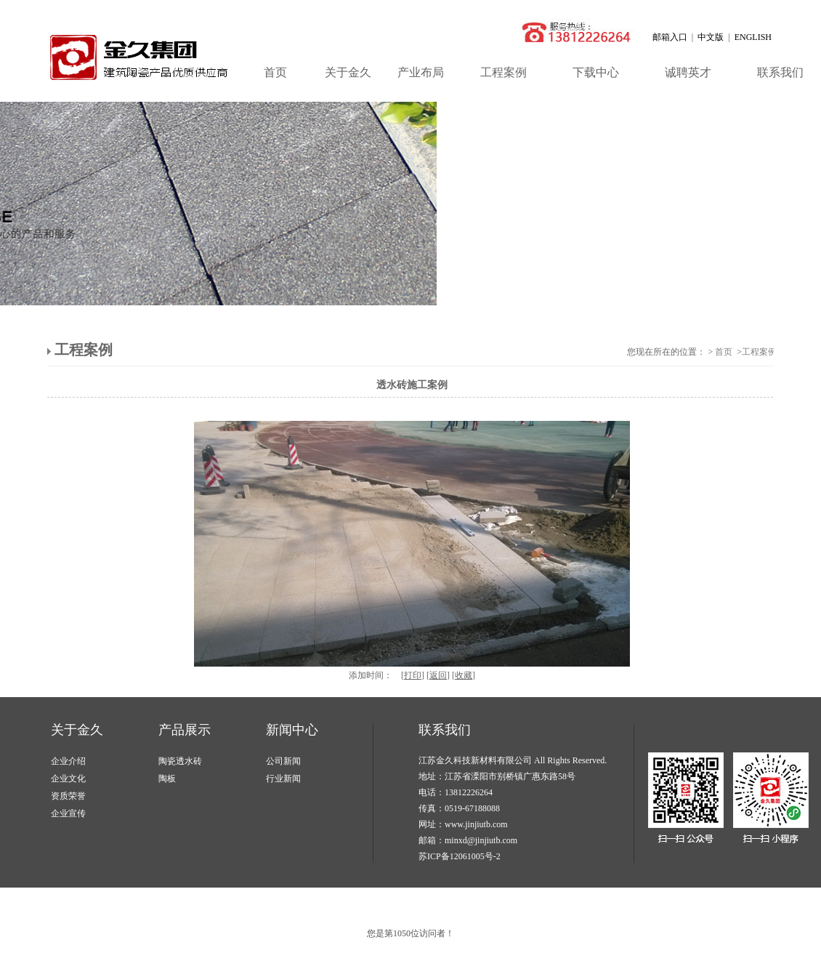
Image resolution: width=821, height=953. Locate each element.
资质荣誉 (68, 796)
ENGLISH (753, 37)
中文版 (710, 37)
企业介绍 (68, 761)
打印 (412, 675)
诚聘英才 (688, 72)
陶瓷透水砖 (180, 761)
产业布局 (420, 72)
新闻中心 (292, 730)
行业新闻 (283, 778)
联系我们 (444, 730)
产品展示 (184, 730)
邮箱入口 (669, 37)
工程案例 (503, 72)
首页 (275, 72)
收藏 (463, 675)
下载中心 (596, 72)
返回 (438, 675)
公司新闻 (283, 761)
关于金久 (348, 72)
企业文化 (68, 778)
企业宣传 (68, 813)
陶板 (167, 778)
